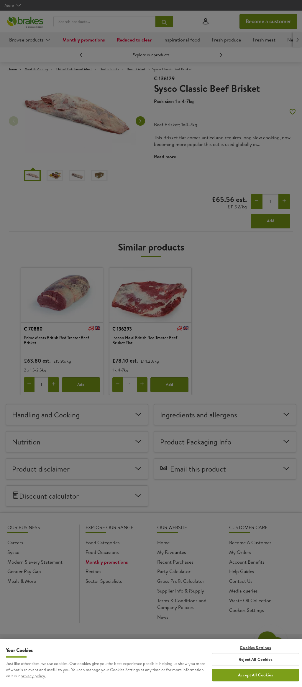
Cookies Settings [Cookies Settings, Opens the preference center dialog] (255, 653)
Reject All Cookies (256, 665)
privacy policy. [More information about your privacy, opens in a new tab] (33, 681)
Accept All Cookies (255, 680)
